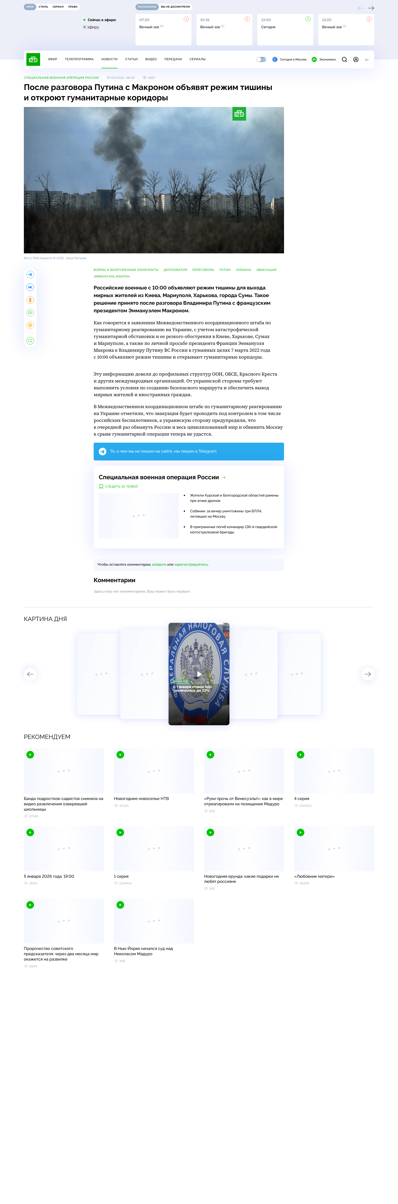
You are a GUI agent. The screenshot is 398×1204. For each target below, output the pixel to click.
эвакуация (266, 270)
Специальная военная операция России (61, 78)
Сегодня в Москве (289, 59)
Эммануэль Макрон (112, 276)
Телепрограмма (79, 59)
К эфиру (91, 27)
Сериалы (198, 59)
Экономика (324, 59)
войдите (159, 565)
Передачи (173, 59)
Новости (109, 59)
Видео (151, 59)
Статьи (131, 59)
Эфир (52, 59)
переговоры (203, 270)
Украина (243, 270)
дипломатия (175, 270)
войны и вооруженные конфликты (126, 270)
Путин (225, 270)
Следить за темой (121, 486)
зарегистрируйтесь (191, 565)
